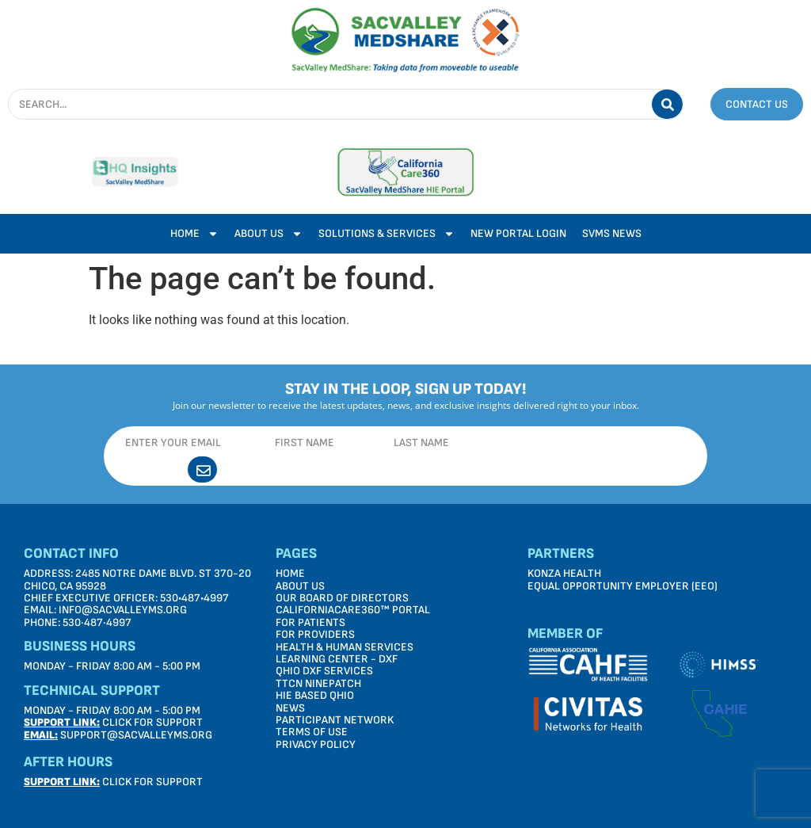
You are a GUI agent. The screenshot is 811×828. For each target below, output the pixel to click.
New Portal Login (518, 233)
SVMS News (612, 233)
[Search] (667, 104)
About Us (268, 233)
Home (194, 233)
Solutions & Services (386, 233)
